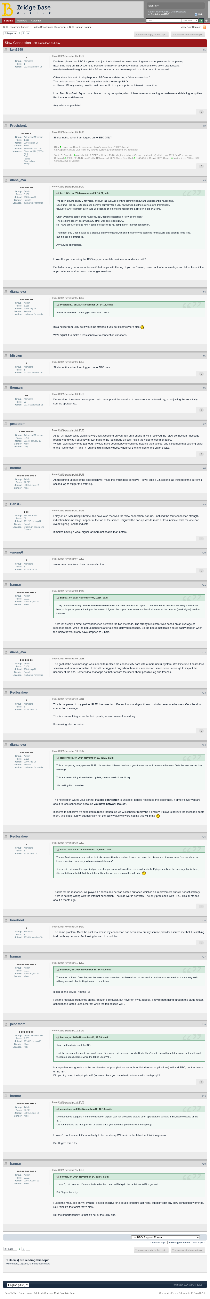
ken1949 (16, 49)
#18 (204, 1024)
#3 (204, 180)
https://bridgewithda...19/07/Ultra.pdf (111, 147)
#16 (204, 920)
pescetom (17, 424)
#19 (204, 1096)
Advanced (206, 21)
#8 (204, 468)
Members (22, 20)
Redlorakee (19, 692)
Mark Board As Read (64, 1293)
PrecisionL (18, 125)
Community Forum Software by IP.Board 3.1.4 (182, 1293)
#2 (204, 126)
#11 (204, 585)
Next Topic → (199, 1243)
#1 (204, 50)
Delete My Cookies (42, 1293)
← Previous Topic (158, 1243)
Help (198, 14)
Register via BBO (160, 14)
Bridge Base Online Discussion (49, 27)
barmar (15, 468)
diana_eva (18, 180)
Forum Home (25, 1293)
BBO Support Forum (80, 27)
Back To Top (11, 1293)
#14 (204, 745)
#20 (204, 1164)
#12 (204, 652)
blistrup (16, 355)
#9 (204, 504)
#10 (204, 552)
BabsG (15, 504)
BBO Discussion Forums (16, 27)
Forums (8, 20)
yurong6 (16, 552)
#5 (204, 356)
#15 (204, 836)
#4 (204, 292)
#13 (204, 693)
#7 (204, 424)
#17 (204, 956)
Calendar (36, 20)
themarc (16, 387)
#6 (204, 388)
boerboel (17, 920)
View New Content (191, 27)
